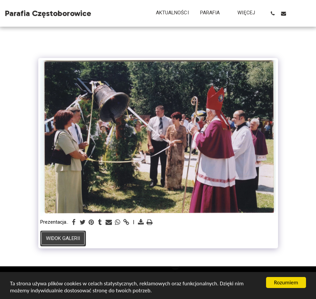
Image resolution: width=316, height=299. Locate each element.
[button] (213, 13)
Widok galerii (63, 238)
